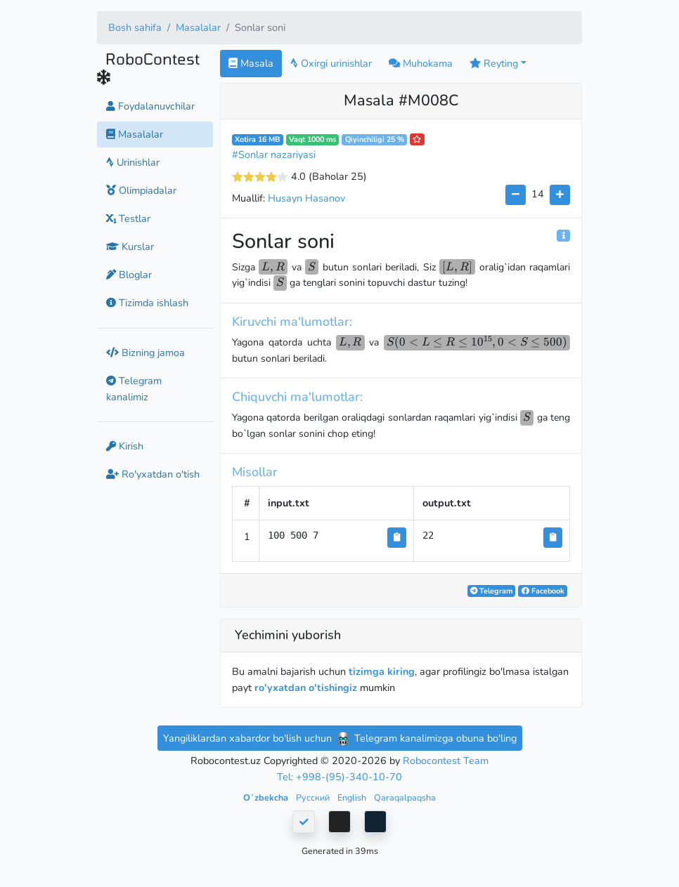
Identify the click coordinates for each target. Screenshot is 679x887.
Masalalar (198, 27)
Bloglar (129, 275)
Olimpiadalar (141, 190)
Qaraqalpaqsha (405, 797)
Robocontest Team (446, 761)
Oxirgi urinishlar (331, 63)
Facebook (543, 591)
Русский (314, 797)
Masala (250, 63)
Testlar (128, 218)
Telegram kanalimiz (134, 389)
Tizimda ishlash (147, 303)
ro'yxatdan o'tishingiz (305, 688)
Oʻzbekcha (266, 797)
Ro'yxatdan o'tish (153, 474)
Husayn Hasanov (306, 198)
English (352, 797)
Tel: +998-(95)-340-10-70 (339, 777)
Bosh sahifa (135, 27)
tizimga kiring (382, 671)
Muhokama (421, 63)
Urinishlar (133, 162)
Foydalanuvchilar (150, 106)
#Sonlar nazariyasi (274, 154)
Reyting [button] (494, 63)
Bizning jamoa (145, 353)
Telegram (491, 591)
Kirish (124, 446)
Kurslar (130, 246)
